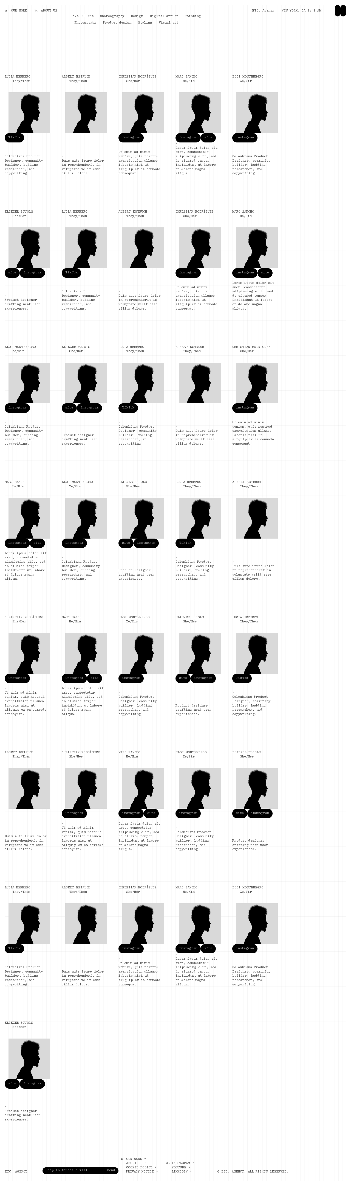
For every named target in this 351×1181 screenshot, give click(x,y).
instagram (131, 137)
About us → (136, 1163)
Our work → (136, 1159)
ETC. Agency (263, 10)
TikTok (14, 137)
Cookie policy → (141, 1167)
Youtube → (181, 1167)
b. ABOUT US (46, 10)
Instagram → (183, 1163)
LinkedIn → (181, 1171)
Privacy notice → (142, 1171)
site (208, 137)
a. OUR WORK (16, 10)
